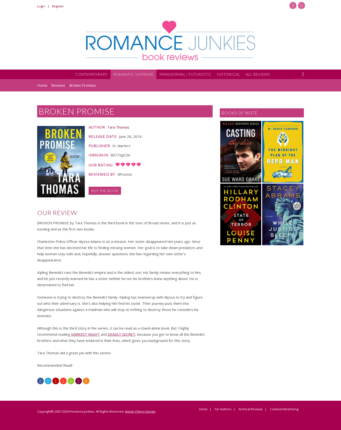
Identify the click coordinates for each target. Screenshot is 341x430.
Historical (228, 74)
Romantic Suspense (133, 74)
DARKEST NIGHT (85, 334)
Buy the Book (104, 190)
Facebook (292, 5)
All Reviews (258, 74)
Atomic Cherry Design (140, 411)
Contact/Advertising (284, 409)
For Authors (223, 409)
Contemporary (91, 74)
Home (203, 409)
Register (58, 6)
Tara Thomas (118, 127)
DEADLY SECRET (121, 334)
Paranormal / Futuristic (185, 74)
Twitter (301, 5)
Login (41, 6)
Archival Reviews (251, 409)
